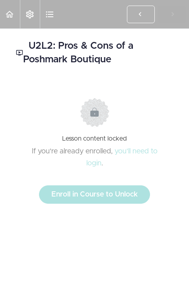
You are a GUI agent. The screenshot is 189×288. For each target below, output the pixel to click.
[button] (10, 14)
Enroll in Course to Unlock (94, 194)
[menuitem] (30, 14)
